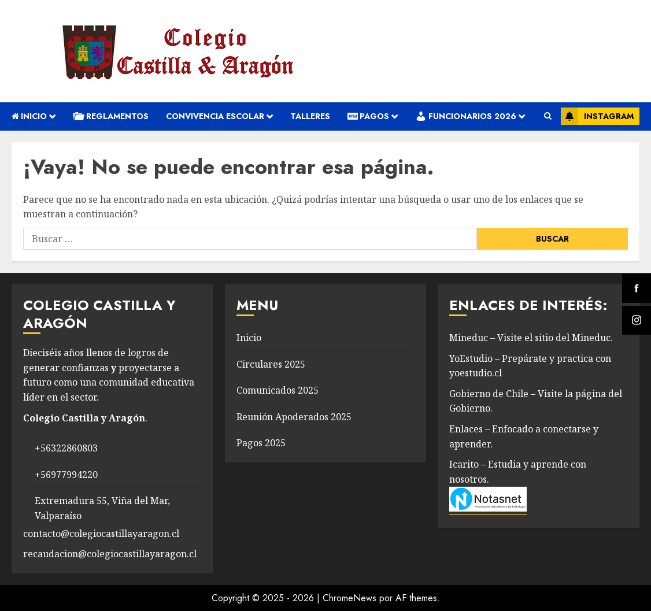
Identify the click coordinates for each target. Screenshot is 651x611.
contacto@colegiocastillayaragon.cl (101, 533)
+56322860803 (66, 448)
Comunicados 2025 (277, 390)
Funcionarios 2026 (465, 116)
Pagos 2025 (261, 442)
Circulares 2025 (270, 364)
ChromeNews (349, 598)
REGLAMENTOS (111, 116)
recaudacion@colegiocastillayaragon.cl (110, 553)
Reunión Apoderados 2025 (294, 416)
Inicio (29, 116)
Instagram (597, 116)
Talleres (310, 116)
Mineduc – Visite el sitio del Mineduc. (531, 337)
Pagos (368, 116)
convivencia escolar (215, 116)
